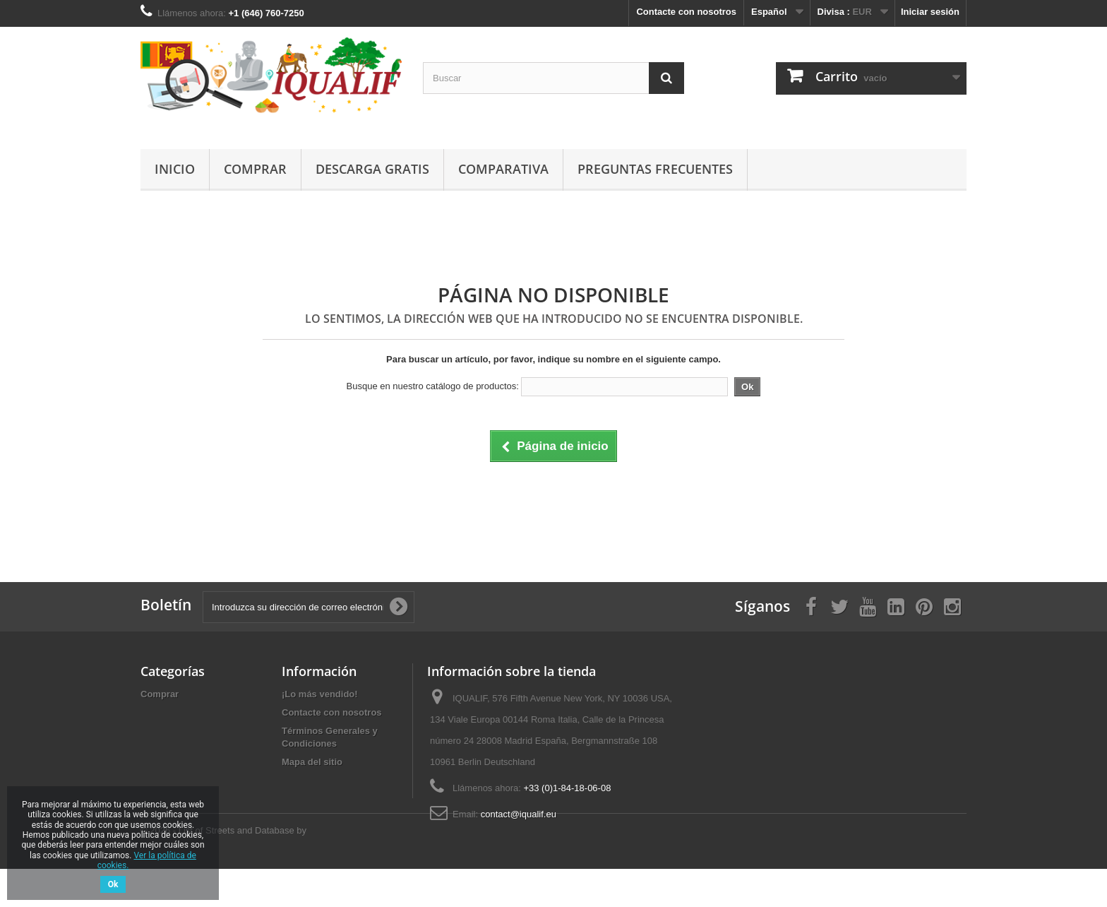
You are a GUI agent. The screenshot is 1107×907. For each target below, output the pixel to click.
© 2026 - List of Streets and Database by (223, 868)
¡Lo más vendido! (320, 694)
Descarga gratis (372, 168)
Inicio (175, 168)
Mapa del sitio (312, 762)
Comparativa (503, 168)
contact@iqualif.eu (518, 814)
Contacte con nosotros (686, 11)
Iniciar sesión (930, 11)
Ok (113, 884)
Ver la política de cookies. (146, 860)
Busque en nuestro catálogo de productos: (433, 386)
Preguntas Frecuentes (655, 168)
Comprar (255, 168)
